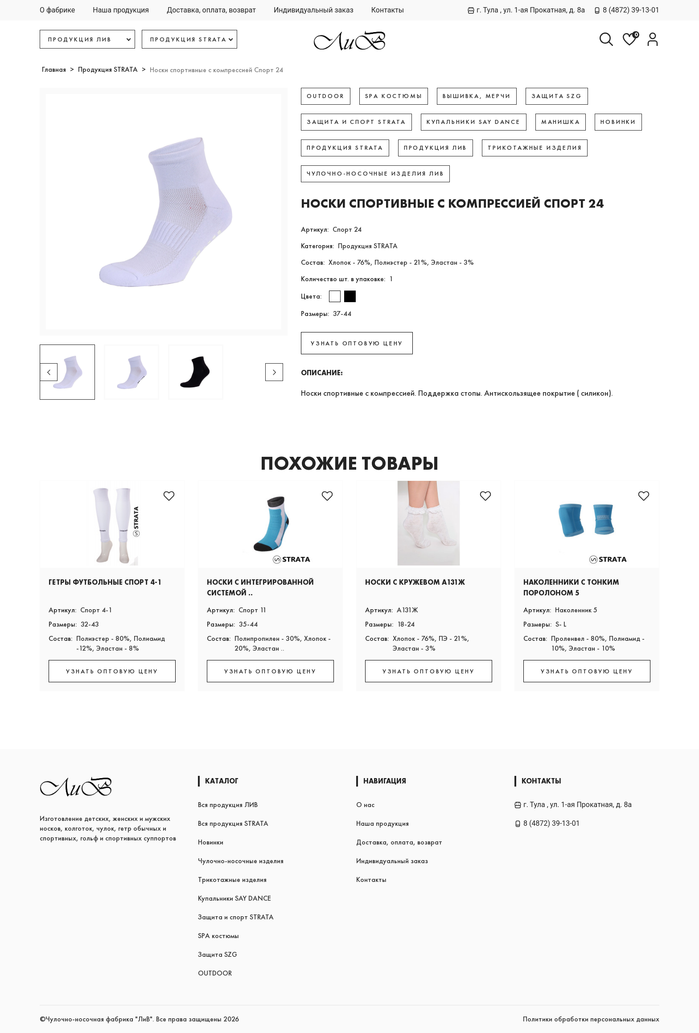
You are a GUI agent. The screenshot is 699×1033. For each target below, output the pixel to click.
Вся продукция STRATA (233, 823)
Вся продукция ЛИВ (228, 804)
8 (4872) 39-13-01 (626, 10)
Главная (54, 69)
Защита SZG (217, 954)
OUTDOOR (215, 973)
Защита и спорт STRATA (236, 917)
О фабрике (57, 10)
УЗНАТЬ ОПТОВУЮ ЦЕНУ (357, 343)
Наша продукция (121, 10)
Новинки (210, 842)
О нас (365, 804)
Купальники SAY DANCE (234, 898)
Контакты (387, 10)
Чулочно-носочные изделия (241, 860)
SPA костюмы (218, 935)
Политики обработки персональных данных (591, 1019)
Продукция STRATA (108, 69)
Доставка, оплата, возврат (211, 10)
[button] (274, 372)
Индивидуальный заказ (314, 10)
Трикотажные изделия (232, 879)
